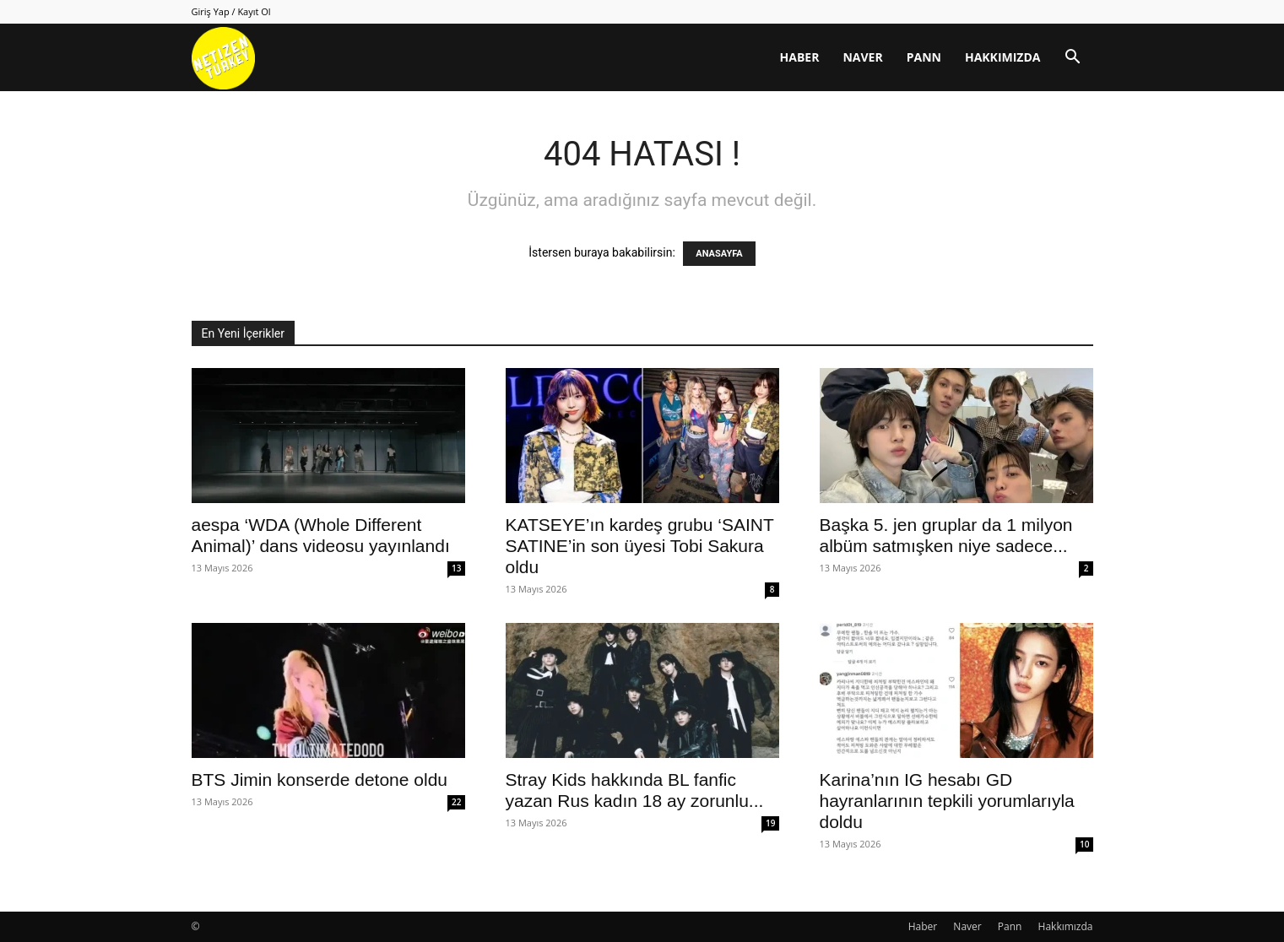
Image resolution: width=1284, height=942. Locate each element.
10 (1084, 844)
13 (456, 568)
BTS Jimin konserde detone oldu (320, 779)
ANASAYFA (719, 253)
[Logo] (223, 58)
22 (456, 802)
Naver (862, 57)
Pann (924, 57)
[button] (1073, 59)
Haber (800, 57)
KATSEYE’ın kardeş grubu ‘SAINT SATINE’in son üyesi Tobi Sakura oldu (640, 546)
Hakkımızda (1003, 57)
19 (770, 823)
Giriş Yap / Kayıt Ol (231, 11)
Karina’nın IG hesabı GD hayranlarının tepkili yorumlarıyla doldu (947, 800)
